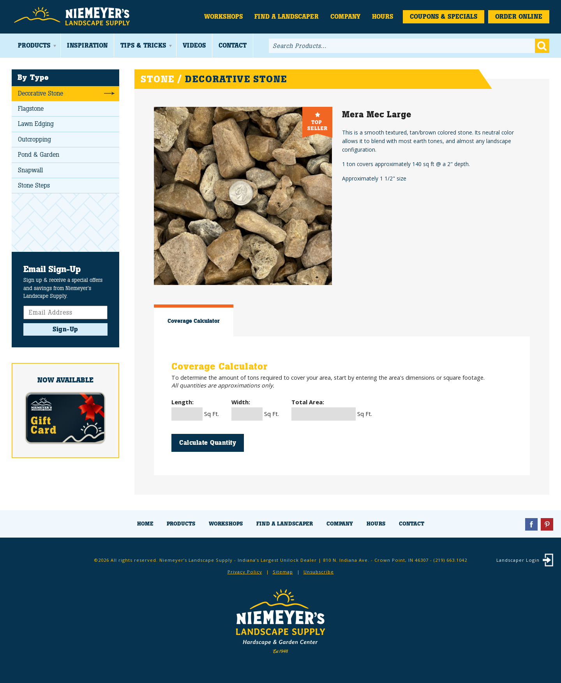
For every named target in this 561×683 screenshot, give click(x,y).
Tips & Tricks (143, 45)
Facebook (531, 524)
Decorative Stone (40, 93)
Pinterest (547, 524)
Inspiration (87, 45)
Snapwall (30, 170)
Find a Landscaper (286, 16)
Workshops (223, 16)
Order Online (518, 16)
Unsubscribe (318, 572)
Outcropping (34, 139)
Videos (194, 45)
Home (145, 523)
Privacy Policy (245, 572)
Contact (233, 45)
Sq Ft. (195, 409)
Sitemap (283, 572)
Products (34, 45)
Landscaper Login (518, 560)
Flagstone (31, 108)
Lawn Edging (36, 123)
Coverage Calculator (194, 320)
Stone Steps (34, 185)
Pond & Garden (38, 154)
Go (542, 46)
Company (345, 16)
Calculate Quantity (207, 442)
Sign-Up (65, 329)
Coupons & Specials (443, 16)
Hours (382, 16)
